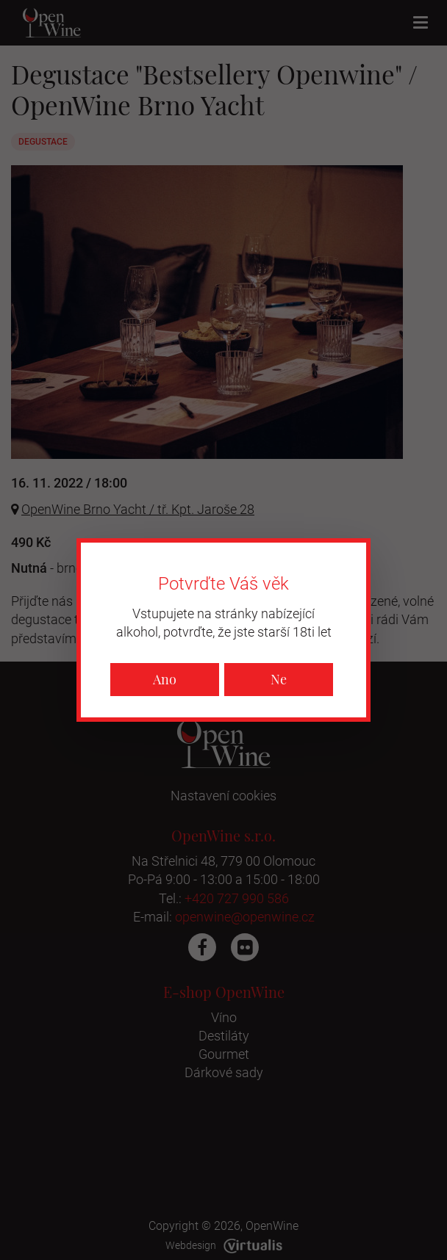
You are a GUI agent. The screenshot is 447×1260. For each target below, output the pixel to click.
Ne (279, 679)
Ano (164, 679)
